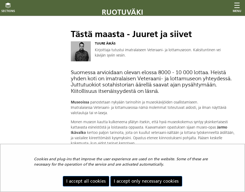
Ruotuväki (122, 12)
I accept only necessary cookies (146, 181)
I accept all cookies (86, 181)
